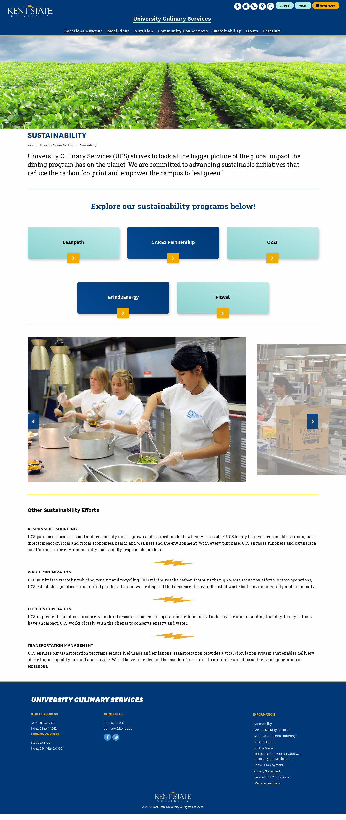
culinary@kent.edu (118, 728)
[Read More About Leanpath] (73, 243)
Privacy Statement (267, 771)
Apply (284, 5)
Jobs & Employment (268, 764)
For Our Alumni (265, 741)
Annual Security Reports (271, 729)
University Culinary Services (172, 18)
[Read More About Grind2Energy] (123, 298)
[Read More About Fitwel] (223, 298)
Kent (30, 145)
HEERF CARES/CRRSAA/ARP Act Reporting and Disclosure (277, 756)
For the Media (264, 747)
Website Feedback (267, 783)
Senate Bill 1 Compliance (271, 777)
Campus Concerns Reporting (275, 735)
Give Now (325, 5)
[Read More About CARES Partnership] (173, 243)
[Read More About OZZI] (272, 243)
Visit (303, 5)
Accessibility (263, 723)
